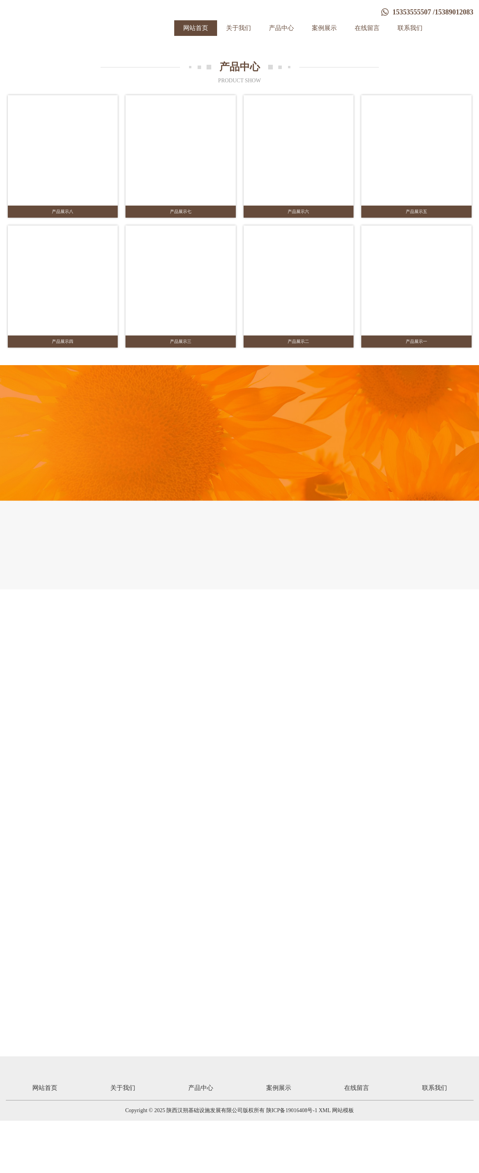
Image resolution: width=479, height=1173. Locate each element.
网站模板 (343, 1163)
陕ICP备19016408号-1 (291, 1163)
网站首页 (195, 28)
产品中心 (281, 28)
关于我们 (238, 28)
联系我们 (410, 28)
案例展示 (324, 28)
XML (325, 1163)
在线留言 (367, 28)
